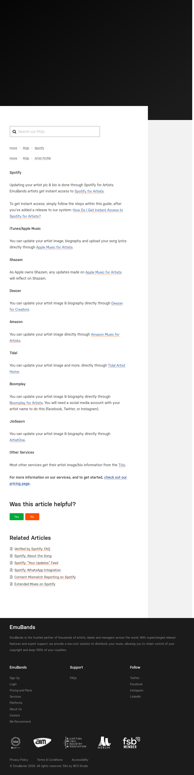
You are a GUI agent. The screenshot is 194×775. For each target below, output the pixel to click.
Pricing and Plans (21, 690)
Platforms (16, 702)
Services (15, 696)
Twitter (134, 678)
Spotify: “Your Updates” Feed (36, 563)
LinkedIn (135, 696)
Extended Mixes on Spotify (34, 584)
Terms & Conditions (50, 759)
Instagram (136, 690)
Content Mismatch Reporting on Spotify (45, 577)
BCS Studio (80, 766)
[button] (17, 516)
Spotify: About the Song (33, 556)
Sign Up (15, 678)
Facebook (136, 684)
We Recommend (20, 721)
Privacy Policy (19, 759)
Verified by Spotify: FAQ (32, 549)
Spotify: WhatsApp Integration (37, 570)
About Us (16, 709)
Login (13, 684)
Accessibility (80, 759)
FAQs (73, 678)
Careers (15, 715)
